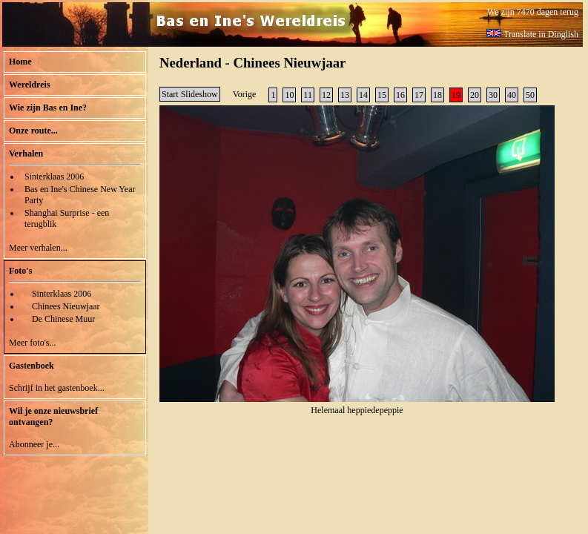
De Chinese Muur (63, 319)
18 (437, 95)
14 (363, 95)
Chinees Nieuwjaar (66, 306)
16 (400, 95)
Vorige (245, 94)
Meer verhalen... (38, 248)
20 (474, 95)
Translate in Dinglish (532, 34)
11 (307, 95)
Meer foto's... (32, 342)
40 (511, 95)
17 (418, 95)
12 (326, 95)
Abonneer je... (34, 444)
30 (493, 95)
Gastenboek (31, 365)
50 (530, 95)
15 (381, 95)
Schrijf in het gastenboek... (57, 388)
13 (344, 95)
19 (456, 95)
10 (289, 95)
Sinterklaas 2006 (54, 176)
